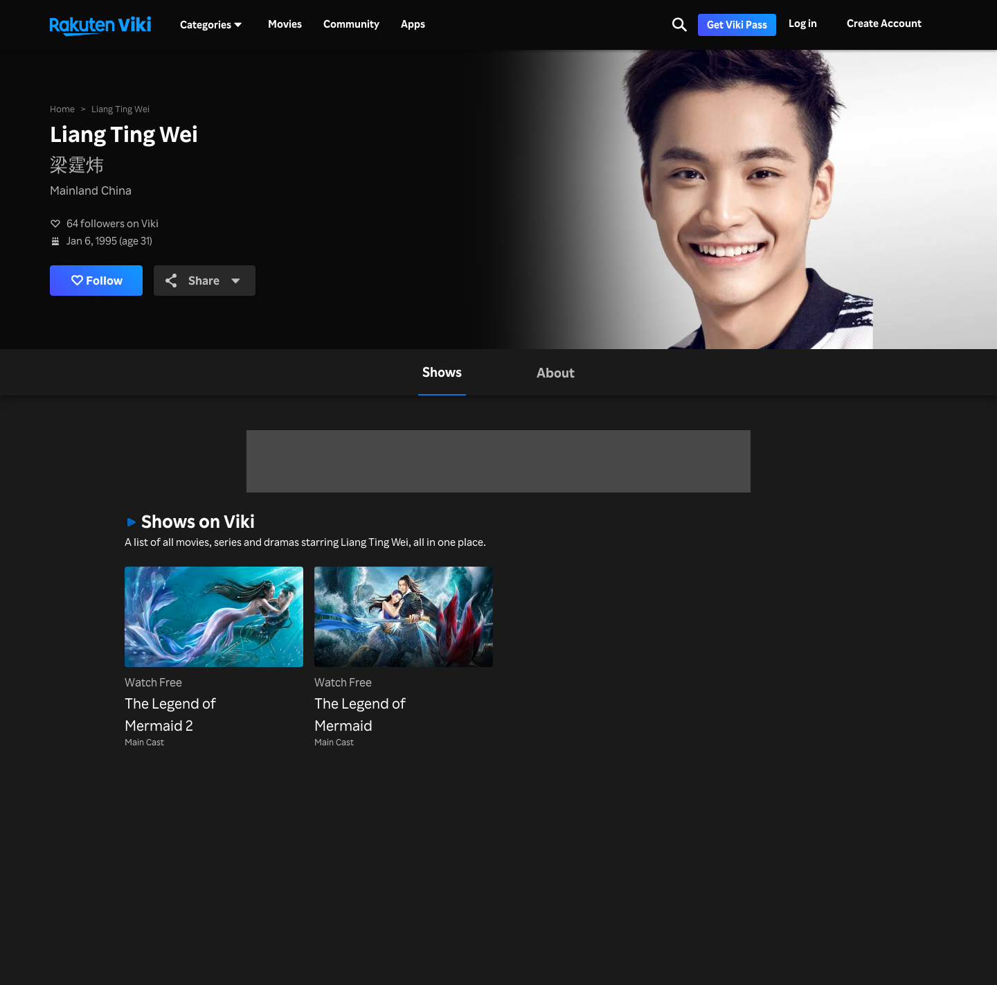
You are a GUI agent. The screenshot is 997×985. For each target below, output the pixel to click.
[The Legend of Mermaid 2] (214, 652)
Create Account (884, 23)
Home (62, 108)
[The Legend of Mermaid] (403, 652)
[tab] (442, 372)
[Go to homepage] (100, 24)
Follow (97, 281)
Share (203, 280)
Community (351, 24)
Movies (285, 24)
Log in (803, 23)
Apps (413, 24)
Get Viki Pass (737, 24)
